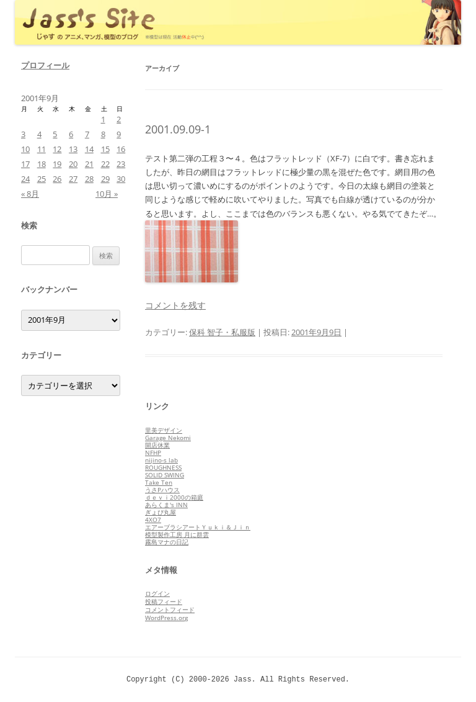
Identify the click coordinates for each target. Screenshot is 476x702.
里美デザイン (163, 430)
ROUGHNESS (163, 467)
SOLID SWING (164, 474)
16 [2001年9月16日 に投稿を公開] (121, 149)
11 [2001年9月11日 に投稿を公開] (41, 149)
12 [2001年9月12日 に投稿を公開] (57, 149)
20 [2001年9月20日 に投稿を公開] (73, 163)
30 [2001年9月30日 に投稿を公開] (121, 178)
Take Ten (158, 482)
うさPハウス (162, 489)
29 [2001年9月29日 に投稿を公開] (105, 178)
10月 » (106, 193)
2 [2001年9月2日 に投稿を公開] (119, 119)
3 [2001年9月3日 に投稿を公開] (23, 134)
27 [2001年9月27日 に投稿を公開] (73, 178)
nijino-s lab (161, 460)
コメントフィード (170, 609)
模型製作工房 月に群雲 (177, 534)
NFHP (153, 452)
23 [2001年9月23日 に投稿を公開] (121, 163)
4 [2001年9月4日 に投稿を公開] (39, 134)
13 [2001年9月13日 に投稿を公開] (73, 149)
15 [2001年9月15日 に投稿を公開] (105, 149)
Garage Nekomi (168, 437)
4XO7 (153, 519)
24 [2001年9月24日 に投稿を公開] (25, 178)
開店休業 (157, 445)
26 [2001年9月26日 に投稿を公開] (57, 178)
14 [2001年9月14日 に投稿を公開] (89, 149)
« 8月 (30, 193)
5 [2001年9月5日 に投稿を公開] (55, 134)
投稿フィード (163, 601)
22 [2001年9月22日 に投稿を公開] (105, 163)
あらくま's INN (166, 504)
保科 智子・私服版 (222, 332)
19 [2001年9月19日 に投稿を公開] (57, 163)
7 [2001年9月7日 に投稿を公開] (87, 134)
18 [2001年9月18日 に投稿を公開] (41, 163)
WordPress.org (166, 617)
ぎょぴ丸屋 (160, 512)
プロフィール (45, 65)
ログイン (157, 593)
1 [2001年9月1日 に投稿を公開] (103, 119)
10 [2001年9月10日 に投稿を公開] (25, 149)
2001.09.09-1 (178, 129)
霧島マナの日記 (166, 542)
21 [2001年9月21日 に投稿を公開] (89, 163)
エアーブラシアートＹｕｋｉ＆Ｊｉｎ (197, 527)
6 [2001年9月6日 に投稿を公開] (71, 134)
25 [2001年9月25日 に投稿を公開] (41, 178)
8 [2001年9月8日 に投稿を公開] (103, 134)
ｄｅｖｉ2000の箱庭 (174, 497)
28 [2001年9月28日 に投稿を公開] (89, 178)
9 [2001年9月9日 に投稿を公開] (119, 134)
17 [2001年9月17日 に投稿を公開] (25, 163)
